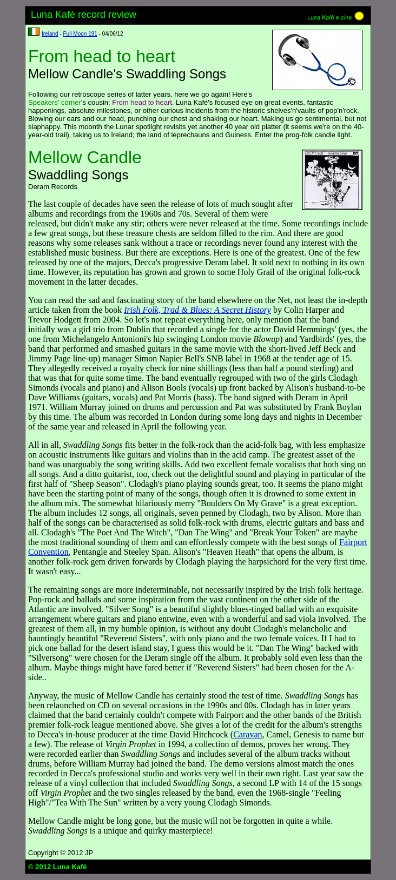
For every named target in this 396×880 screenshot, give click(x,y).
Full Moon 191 (80, 34)
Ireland (50, 34)
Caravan (247, 734)
